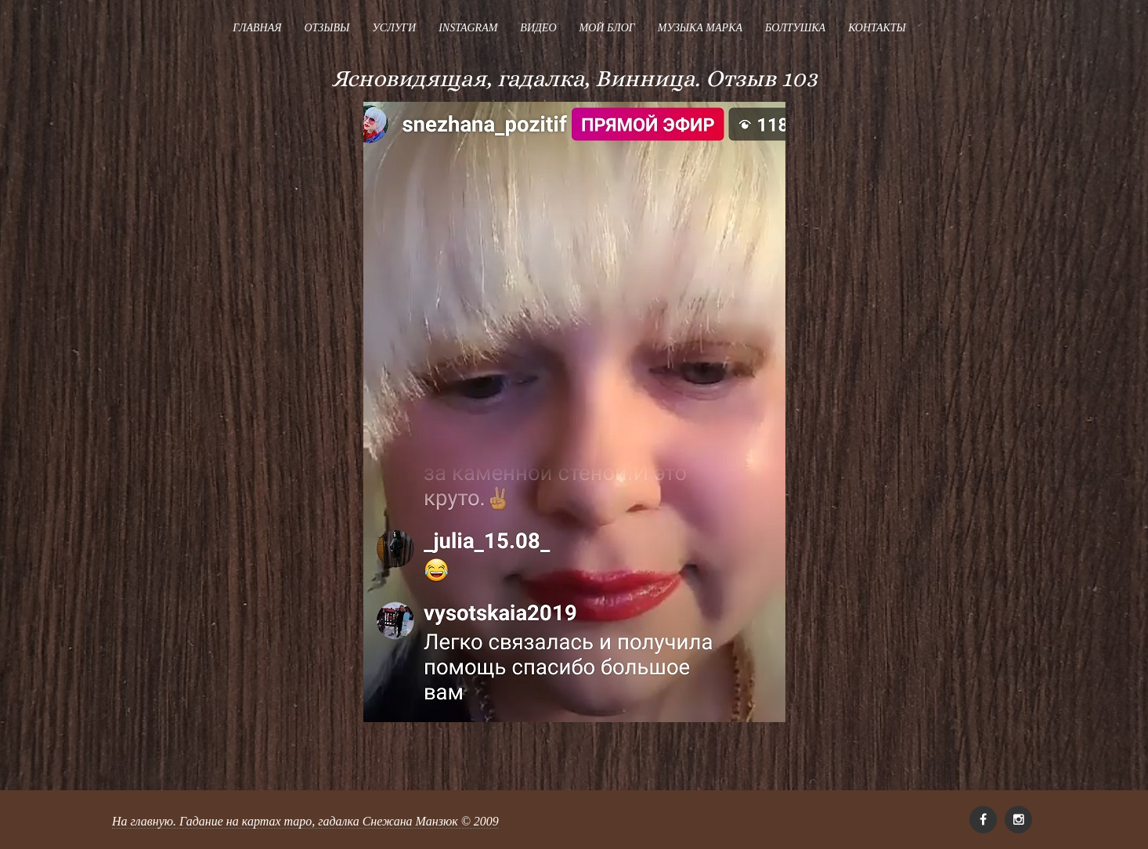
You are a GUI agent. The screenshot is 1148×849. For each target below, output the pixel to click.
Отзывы (326, 28)
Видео (538, 28)
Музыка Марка (700, 28)
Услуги (394, 28)
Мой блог (607, 28)
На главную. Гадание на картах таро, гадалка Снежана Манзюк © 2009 (305, 821)
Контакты (877, 28)
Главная (257, 28)
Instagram (468, 28)
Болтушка (795, 28)
